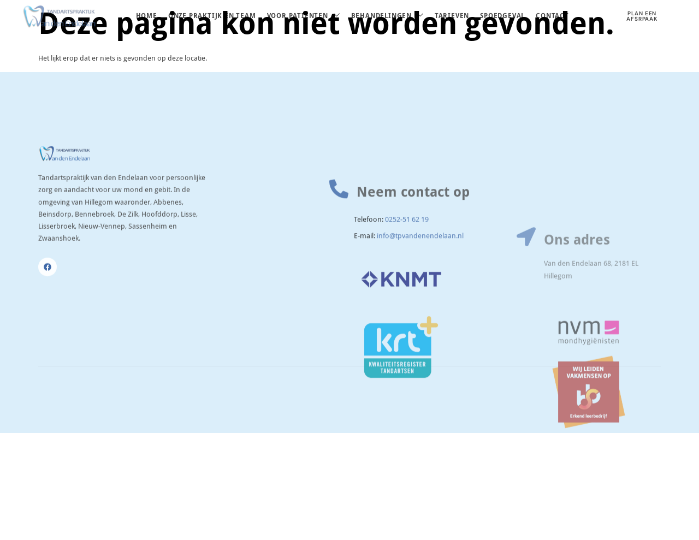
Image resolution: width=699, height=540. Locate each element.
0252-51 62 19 (407, 252)
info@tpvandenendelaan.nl (420, 268)
